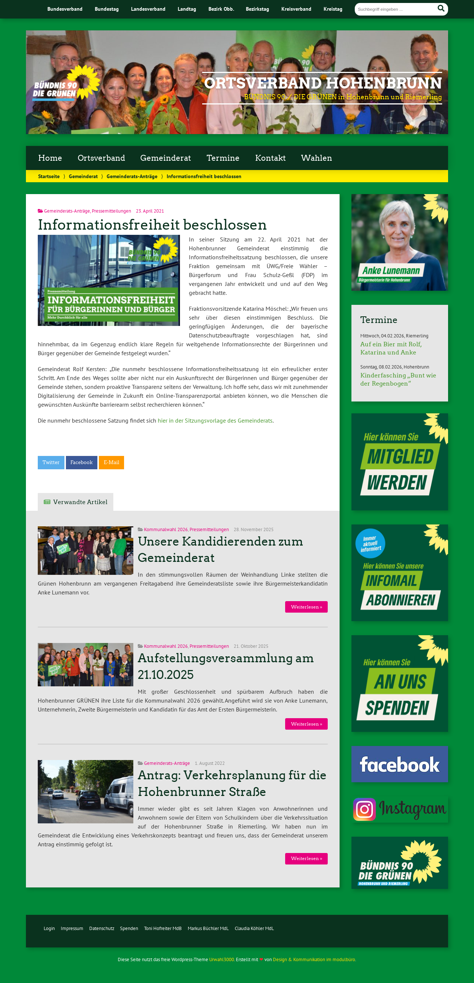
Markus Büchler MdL (208, 928)
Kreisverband (296, 8)
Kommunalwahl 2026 (166, 529)
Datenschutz (101, 928)
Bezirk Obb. (221, 8)
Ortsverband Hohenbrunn (323, 83)
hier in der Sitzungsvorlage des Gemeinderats (215, 420)
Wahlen (316, 158)
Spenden (129, 928)
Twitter (51, 462)
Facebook (81, 462)
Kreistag (333, 8)
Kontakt (270, 158)
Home (50, 158)
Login (49, 928)
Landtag (187, 8)
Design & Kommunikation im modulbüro (314, 959)
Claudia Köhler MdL (254, 928)
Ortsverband (101, 158)
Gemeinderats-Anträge (132, 176)
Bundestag (107, 8)
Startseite (49, 176)
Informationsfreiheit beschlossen (152, 224)
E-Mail (111, 462)
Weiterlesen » (306, 607)
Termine (223, 158)
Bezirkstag (257, 8)
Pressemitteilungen (111, 211)
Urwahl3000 (221, 959)
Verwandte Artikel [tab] (80, 502)
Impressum (72, 928)
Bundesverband (65, 8)
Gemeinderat (165, 158)
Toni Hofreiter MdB (163, 928)
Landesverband (148, 8)
